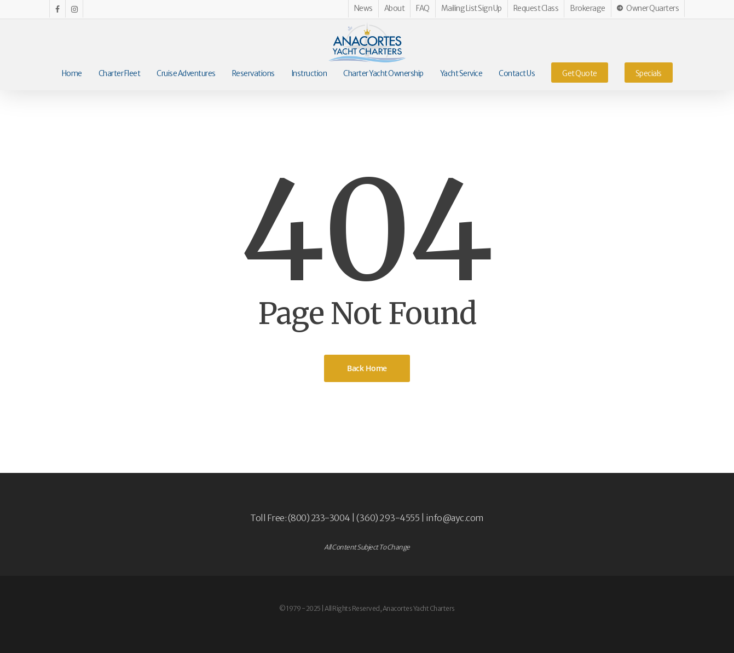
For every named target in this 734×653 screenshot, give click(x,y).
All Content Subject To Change (367, 547)
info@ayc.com (455, 517)
